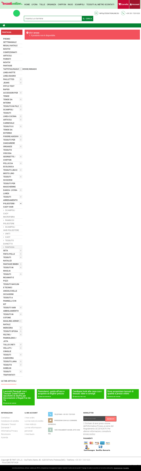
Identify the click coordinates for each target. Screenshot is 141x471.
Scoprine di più (118, 468)
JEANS (6, 83)
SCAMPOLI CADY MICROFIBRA (9, 213)
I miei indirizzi (30, 424)
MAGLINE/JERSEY (11, 321)
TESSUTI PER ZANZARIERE (9, 141)
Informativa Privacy (9, 431)
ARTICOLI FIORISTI (7, 57)
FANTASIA (9, 247)
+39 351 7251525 (133, 13)
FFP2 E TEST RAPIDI (8, 88)
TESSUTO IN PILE (11, 106)
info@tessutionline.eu (109, 13)
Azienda (4, 437)
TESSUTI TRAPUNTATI (9, 373)
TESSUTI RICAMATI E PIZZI (8, 277)
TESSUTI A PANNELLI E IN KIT (9, 300)
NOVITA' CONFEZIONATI (10, 50)
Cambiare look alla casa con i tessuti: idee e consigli (87, 392)
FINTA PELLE (9, 254)
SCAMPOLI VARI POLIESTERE (11, 228)
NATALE (6, 324)
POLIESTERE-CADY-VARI (9, 205)
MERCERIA (8, 328)
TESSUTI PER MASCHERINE (9, 185)
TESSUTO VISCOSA (7, 151)
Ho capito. (126, 468)
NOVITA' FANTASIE (7, 64)
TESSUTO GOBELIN (7, 366)
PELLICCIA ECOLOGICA (8, 165)
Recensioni (6, 434)
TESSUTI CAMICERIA (8, 356)
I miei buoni (29, 434)
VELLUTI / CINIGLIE (7, 349)
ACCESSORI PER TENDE (10, 94)
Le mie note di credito (34, 421)
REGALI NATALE (10, 45)
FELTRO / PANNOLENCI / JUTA (10, 337)
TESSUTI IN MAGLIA (8, 269)
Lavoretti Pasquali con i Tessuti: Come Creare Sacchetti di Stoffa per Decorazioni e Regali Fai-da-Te (17, 395)
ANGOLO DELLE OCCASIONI (10, 292)
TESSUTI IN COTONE (8, 316)
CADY (7, 237)
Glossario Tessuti (8, 424)
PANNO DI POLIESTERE (8, 222)
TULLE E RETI (9, 344)
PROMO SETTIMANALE (10, 40)
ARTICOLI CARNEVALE (8, 121)
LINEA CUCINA (9, 116)
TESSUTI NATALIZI (7, 259)
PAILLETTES (8, 79)
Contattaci (5, 418)
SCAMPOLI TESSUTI (8, 111)
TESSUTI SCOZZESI (7, 178)
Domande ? (6, 427)
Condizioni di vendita (10, 421)
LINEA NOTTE (9, 72)
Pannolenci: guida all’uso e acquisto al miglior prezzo (51, 392)
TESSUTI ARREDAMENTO (10, 198)
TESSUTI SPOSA (10, 331)
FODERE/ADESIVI (10, 136)
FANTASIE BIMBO (11, 264)
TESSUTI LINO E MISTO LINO (10, 171)
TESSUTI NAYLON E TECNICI (11, 286)
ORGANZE (7, 146)
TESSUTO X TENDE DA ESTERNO (8, 129)
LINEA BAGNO (9, 76)
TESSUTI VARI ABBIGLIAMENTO (11, 309)
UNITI (7, 233)
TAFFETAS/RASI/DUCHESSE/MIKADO (12, 69)
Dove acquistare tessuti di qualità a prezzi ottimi (120, 392)
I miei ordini (29, 418)
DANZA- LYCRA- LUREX (10, 192)
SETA (5, 250)
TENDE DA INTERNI (7, 101)
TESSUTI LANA (10, 361)
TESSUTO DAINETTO (8, 242)
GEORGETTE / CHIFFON (9, 158)
